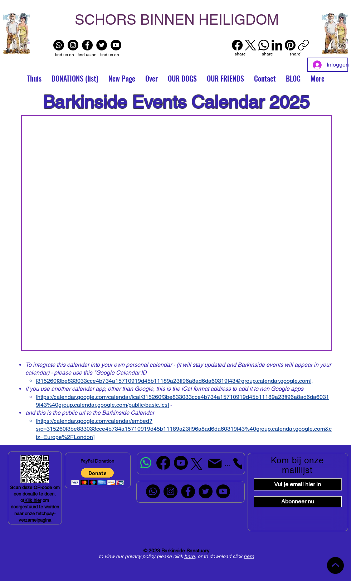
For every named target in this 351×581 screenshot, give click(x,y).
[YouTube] (116, 45)
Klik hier (32, 500)
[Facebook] (87, 45)
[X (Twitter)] (250, 45)
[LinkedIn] (277, 45)
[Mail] (215, 463)
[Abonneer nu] (298, 501)
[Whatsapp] (58, 45)
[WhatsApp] (263, 45)
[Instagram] (73, 45)
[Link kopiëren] (303, 45)
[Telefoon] (233, 463)
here (189, 556)
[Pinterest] (290, 45)
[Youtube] (181, 463)
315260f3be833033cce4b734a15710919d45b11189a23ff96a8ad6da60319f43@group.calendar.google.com (173, 380)
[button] (225, 78)
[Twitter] (101, 45)
